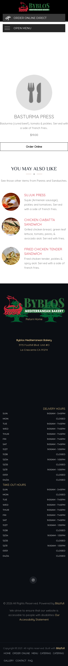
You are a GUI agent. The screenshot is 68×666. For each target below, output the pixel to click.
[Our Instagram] (33, 580)
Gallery (9, 660)
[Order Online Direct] (34, 18)
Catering (45, 653)
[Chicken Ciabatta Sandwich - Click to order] (12, 227)
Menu (35, 653)
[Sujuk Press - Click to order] (12, 202)
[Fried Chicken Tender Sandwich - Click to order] (12, 256)
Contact (20, 660)
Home (7, 653)
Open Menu (22, 28)
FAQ (30, 660)
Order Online (34, 146)
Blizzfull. (60, 648)
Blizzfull (59, 603)
